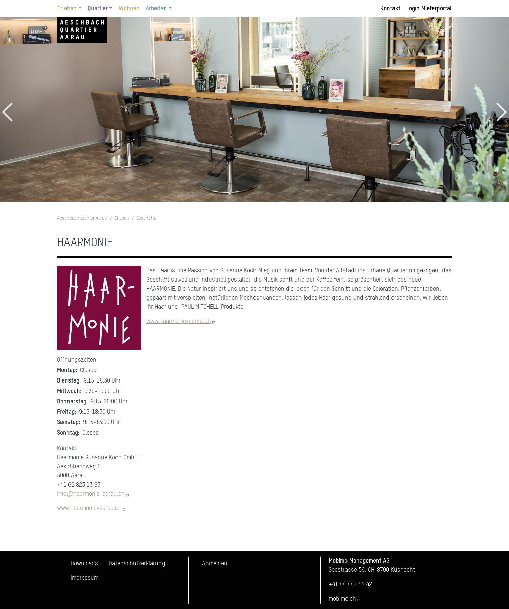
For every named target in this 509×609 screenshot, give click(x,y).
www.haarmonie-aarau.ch (181, 321)
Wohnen (129, 9)
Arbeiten (156, 9)
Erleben (67, 9)
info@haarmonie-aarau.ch (93, 494)
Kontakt (390, 9)
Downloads (84, 564)
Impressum (84, 578)
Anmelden (214, 564)
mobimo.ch (345, 599)
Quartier (98, 9)
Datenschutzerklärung (137, 564)
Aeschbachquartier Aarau (82, 218)
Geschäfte (146, 218)
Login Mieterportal (429, 9)
